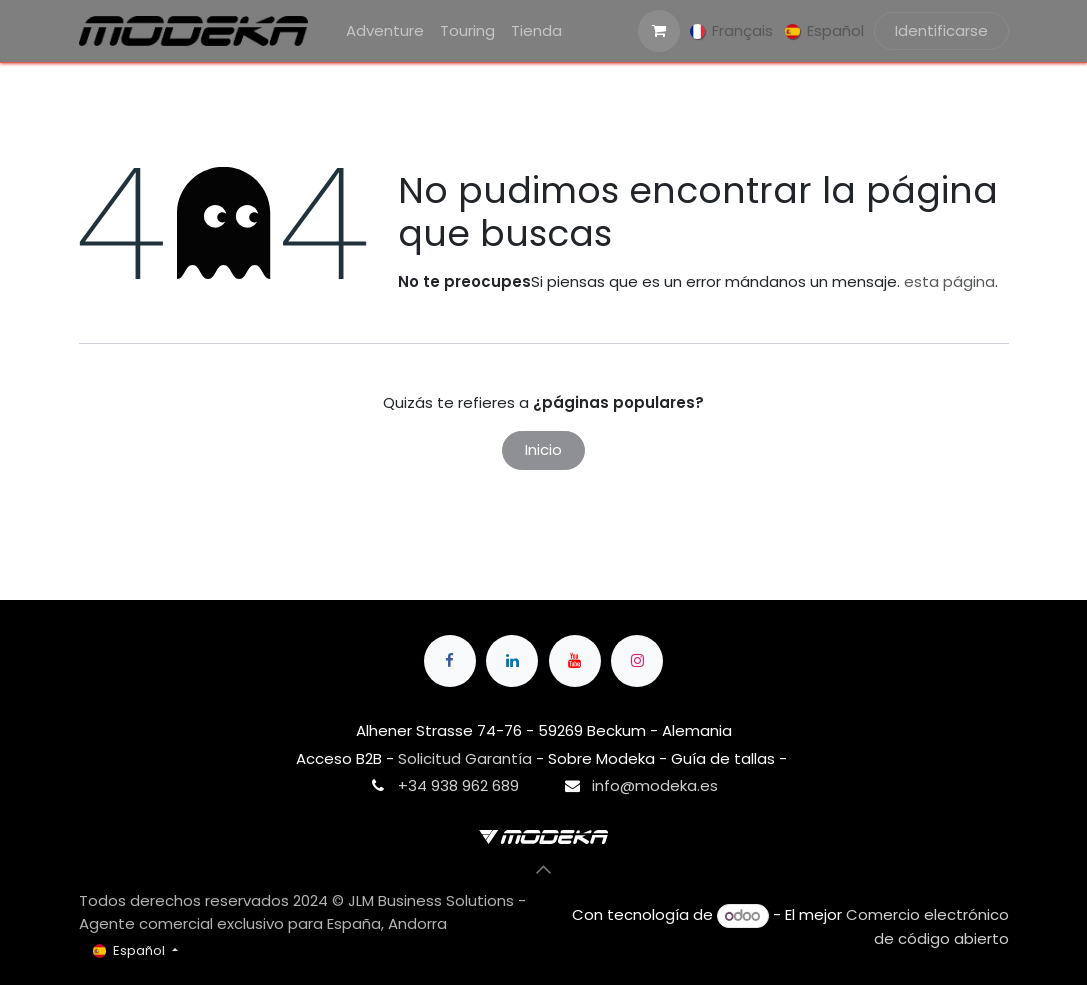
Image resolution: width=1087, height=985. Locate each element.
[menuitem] (385, 31)
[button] (544, 870)
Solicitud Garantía (465, 758)
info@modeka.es (655, 785)
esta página (949, 281)
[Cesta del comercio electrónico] (659, 31)
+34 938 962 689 (458, 785)
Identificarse (941, 30)
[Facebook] (450, 661)
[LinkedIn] (512, 661)
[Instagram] (637, 661)
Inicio (543, 449)
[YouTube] (575, 661)
